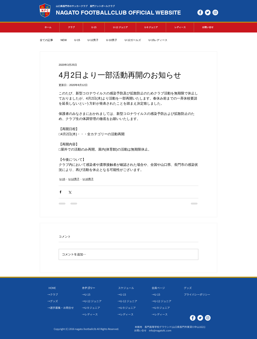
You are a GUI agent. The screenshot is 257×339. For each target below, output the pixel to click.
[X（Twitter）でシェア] (70, 192)
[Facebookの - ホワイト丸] (200, 12)
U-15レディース (158, 40)
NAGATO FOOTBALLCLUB (92, 12)
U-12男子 (93, 40)
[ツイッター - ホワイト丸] (208, 12)
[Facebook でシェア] (60, 192)
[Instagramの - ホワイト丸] (215, 12)
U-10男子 (111, 40)
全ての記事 (46, 40)
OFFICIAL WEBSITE (154, 12)
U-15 (77, 40)
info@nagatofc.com (160, 330)
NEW (64, 40)
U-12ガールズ (133, 40)
